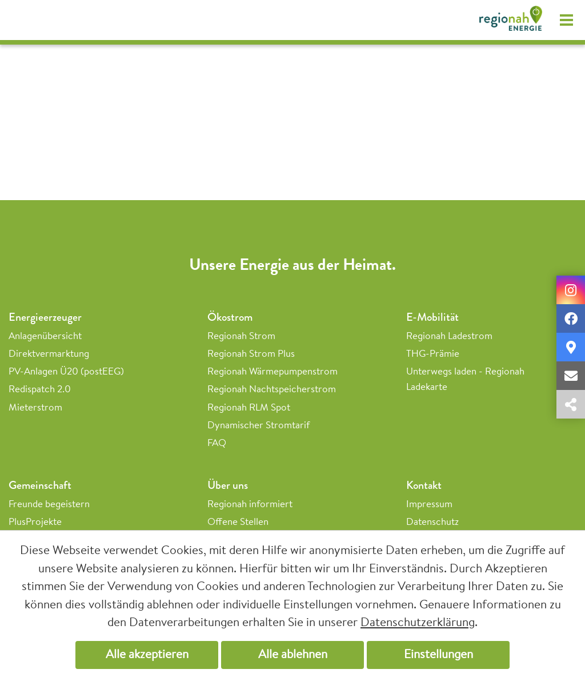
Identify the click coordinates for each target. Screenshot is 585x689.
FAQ (216, 443)
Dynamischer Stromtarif (258, 426)
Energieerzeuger (45, 317)
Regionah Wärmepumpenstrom (272, 372)
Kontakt (424, 485)
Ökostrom (230, 317)
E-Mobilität (432, 317)
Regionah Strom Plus (251, 354)
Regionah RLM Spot (248, 408)
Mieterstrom (35, 408)
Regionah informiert (249, 504)
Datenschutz (432, 522)
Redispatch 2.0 (40, 390)
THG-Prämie (432, 354)
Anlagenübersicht (45, 336)
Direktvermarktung (49, 354)
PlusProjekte (35, 522)
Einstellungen (438, 655)
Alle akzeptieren (147, 655)
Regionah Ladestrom (449, 336)
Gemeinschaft (40, 485)
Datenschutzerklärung (417, 623)
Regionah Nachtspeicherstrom (271, 390)
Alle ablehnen (292, 655)
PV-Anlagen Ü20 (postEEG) (66, 372)
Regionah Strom (241, 336)
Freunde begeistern (49, 504)
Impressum (429, 504)
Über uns (227, 485)
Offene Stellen (238, 522)
